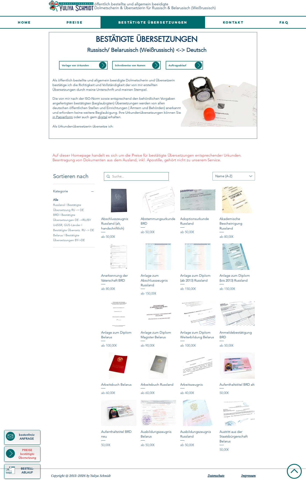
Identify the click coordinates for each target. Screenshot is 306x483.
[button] (83, 65)
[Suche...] (136, 176)
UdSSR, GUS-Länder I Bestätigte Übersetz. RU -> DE (73, 227)
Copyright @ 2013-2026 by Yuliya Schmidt (81, 476)
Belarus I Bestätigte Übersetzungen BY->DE (69, 237)
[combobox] (233, 176)
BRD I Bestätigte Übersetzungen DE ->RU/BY (72, 217)
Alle (55, 199)
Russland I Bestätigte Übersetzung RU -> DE (68, 207)
